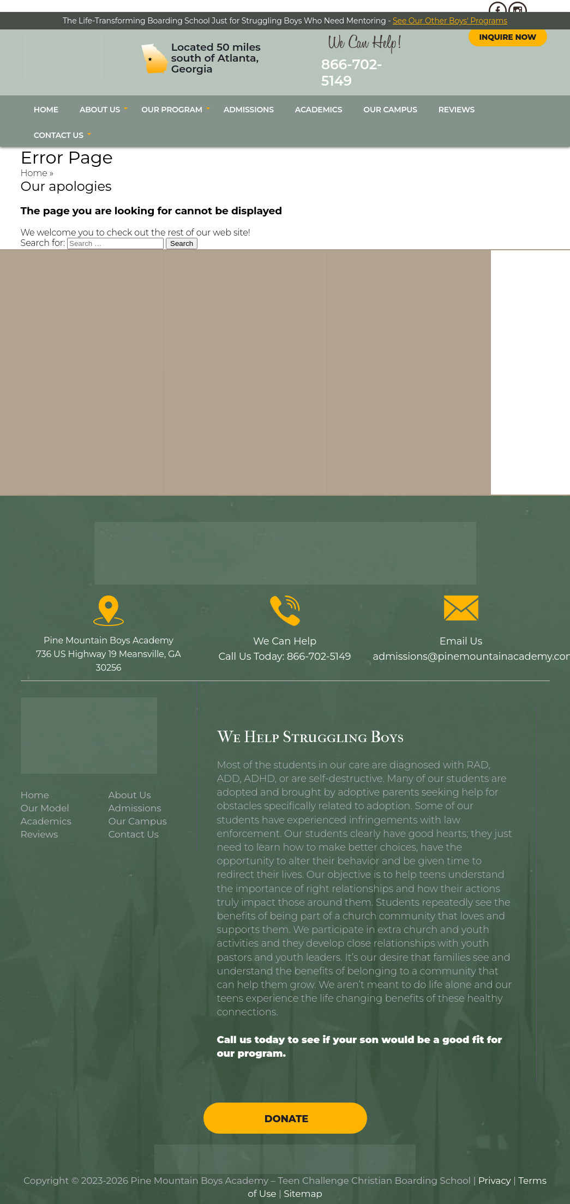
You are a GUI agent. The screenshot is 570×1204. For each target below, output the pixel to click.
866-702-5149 (358, 66)
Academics (319, 98)
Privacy (494, 1169)
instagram (517, 46)
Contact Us (58, 124)
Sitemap (303, 1182)
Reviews (457, 98)
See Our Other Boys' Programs (450, 21)
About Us (100, 98)
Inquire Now (508, 72)
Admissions (249, 98)
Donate (286, 1107)
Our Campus (390, 98)
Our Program (171, 98)
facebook (498, 46)
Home (46, 98)
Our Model (45, 796)
